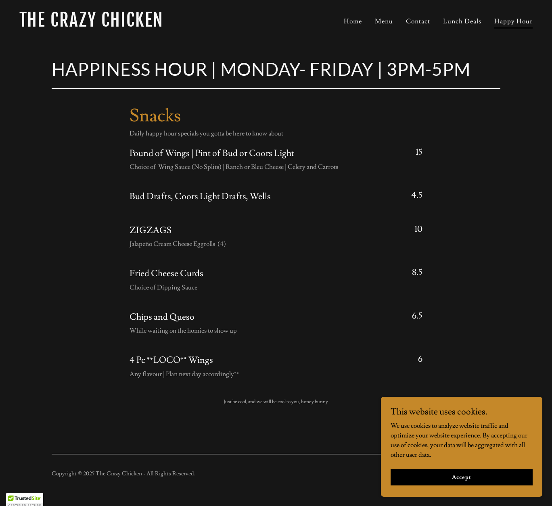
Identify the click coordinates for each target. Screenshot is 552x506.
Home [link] (353, 21)
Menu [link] (384, 21)
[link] (144, 25)
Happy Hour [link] (513, 21)
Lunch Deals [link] (462, 21)
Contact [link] (418, 21)
